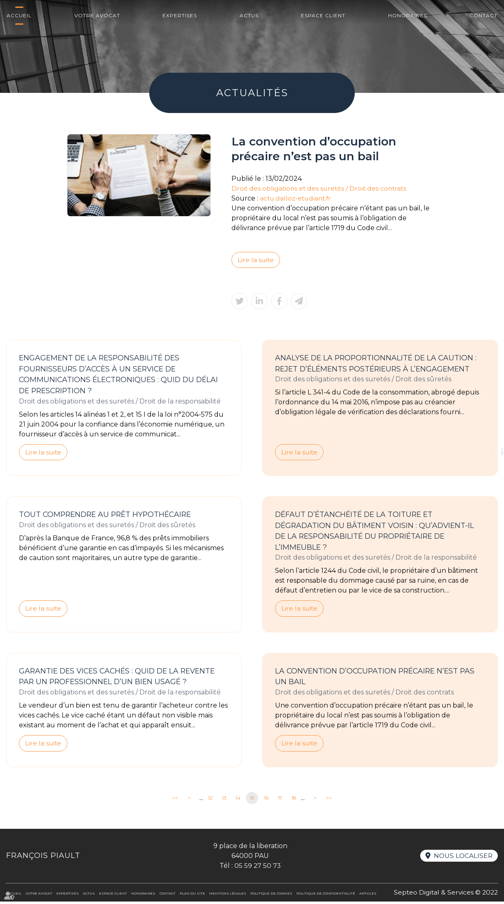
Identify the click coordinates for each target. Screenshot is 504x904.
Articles (368, 896)
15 (252, 800)
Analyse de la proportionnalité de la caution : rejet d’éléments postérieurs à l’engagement (378, 364)
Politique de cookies (271, 896)
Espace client (323, 15)
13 (224, 800)
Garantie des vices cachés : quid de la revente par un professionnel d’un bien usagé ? (120, 679)
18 (293, 800)
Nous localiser (462, 858)
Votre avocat (97, 15)
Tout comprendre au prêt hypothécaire (108, 515)
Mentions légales (227, 896)
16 (266, 800)
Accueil (19, 15)
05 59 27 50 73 (257, 868)
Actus (249, 15)
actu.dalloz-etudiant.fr (297, 198)
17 (280, 800)
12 (210, 800)
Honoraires (407, 15)
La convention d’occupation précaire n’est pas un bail (378, 679)
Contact (483, 15)
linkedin (487, 452)
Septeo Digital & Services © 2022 (444, 895)
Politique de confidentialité (325, 896)
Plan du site (192, 896)
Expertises (179, 15)
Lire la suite (256, 260)
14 (238, 800)
